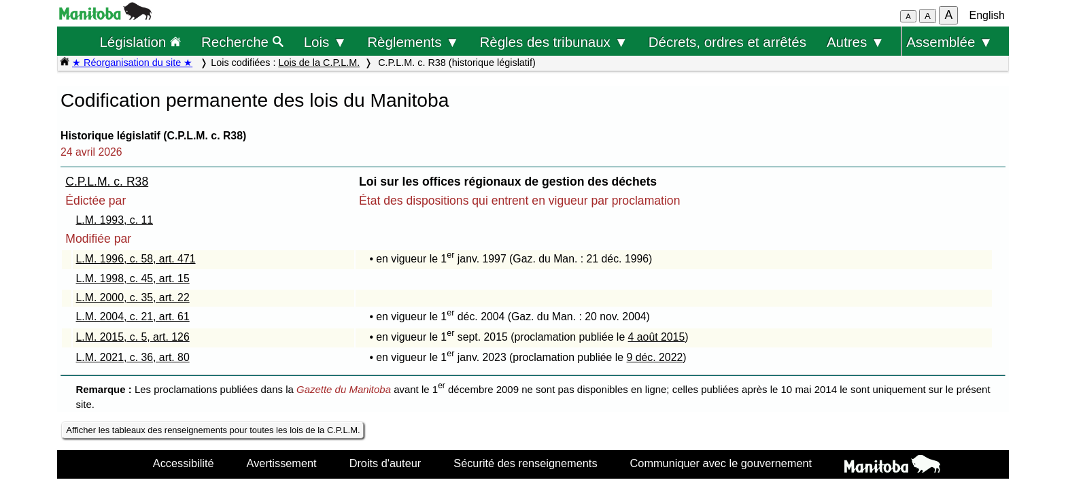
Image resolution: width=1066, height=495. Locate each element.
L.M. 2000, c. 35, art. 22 (133, 297)
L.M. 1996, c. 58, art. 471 (136, 258)
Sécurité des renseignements (525, 463)
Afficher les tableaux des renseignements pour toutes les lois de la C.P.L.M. (213, 430)
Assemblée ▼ (949, 42)
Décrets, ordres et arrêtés (727, 42)
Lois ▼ (325, 42)
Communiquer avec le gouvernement (721, 463)
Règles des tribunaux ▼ (554, 42)
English (987, 15)
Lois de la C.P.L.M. (319, 62)
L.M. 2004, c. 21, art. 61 (133, 316)
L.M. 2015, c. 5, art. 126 (133, 337)
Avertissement (282, 463)
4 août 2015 (656, 337)
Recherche (242, 42)
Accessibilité (183, 463)
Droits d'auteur (385, 463)
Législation (140, 42)
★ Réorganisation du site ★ (132, 62)
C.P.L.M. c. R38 (106, 181)
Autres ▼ (855, 42)
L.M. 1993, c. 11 (115, 220)
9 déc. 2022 (655, 357)
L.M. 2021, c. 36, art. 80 (133, 357)
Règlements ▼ (413, 42)
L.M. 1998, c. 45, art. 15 (133, 278)
